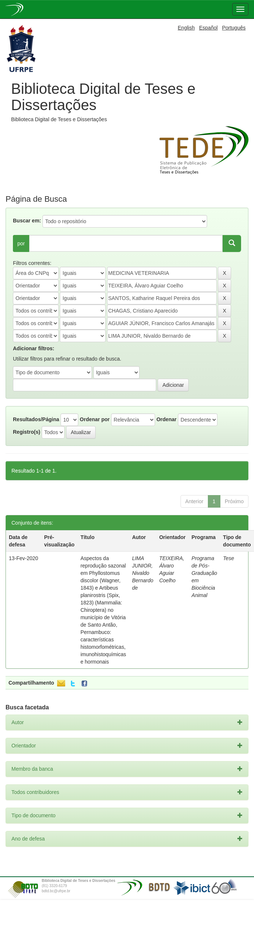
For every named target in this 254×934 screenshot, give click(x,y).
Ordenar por (95, 419)
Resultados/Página (36, 419)
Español (208, 28)
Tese (228, 558)
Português (234, 28)
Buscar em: (27, 221)
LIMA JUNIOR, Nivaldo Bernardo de (143, 573)
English (186, 28)
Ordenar (166, 419)
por (21, 243)
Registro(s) (26, 432)
